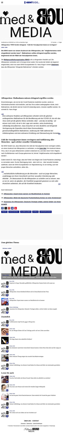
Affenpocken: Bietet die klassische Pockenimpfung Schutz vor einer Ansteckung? (32, 198)
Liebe (6, 47)
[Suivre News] (59, 42)
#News (4, 211)
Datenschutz (29, 423)
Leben (2, 47)
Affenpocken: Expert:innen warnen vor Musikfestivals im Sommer (27, 194)
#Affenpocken (45, 211)
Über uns (27, 421)
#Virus (35, 211)
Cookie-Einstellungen (37, 423)
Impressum (23, 423)
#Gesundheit (14, 211)
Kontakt (36, 421)
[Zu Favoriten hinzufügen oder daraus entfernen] (54, 42)
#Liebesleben (26, 211)
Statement (54, 64)
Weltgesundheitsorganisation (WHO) (17, 59)
